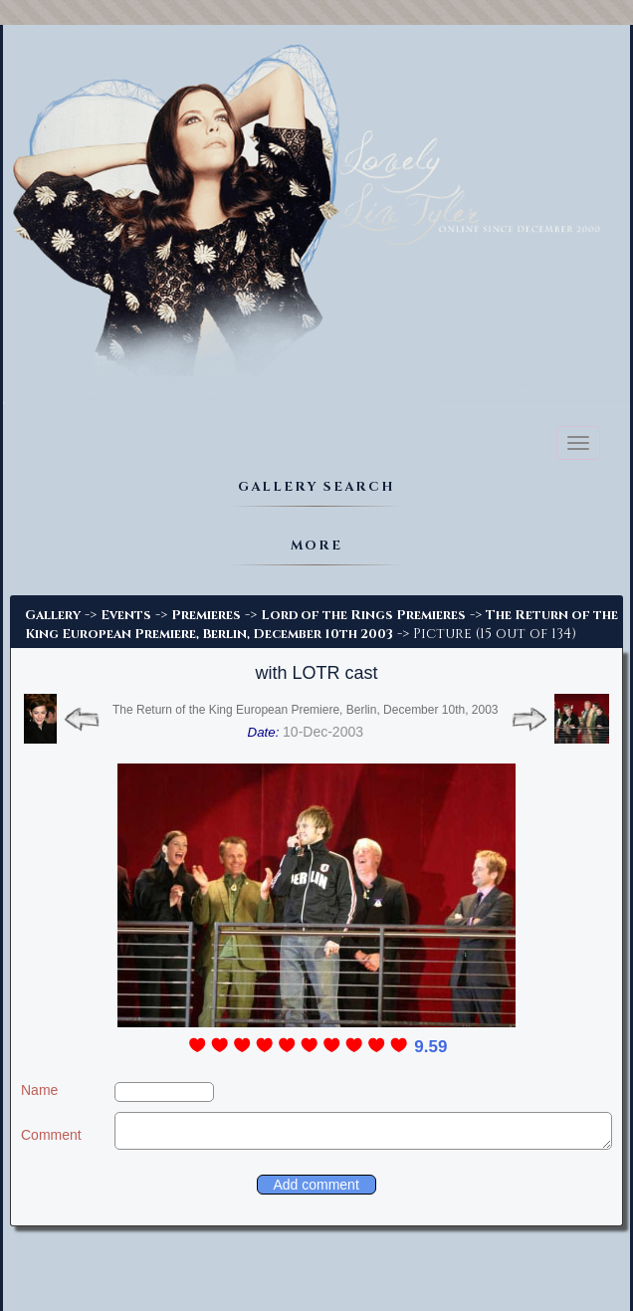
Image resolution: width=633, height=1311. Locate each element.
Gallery (53, 615)
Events (126, 615)
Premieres (206, 615)
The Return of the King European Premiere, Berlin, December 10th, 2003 (305, 710)
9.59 (430, 1046)
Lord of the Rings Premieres (363, 615)
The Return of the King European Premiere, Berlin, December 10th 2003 (321, 624)
